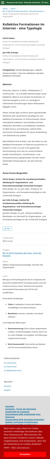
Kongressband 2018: (14, 419)
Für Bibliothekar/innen (13, 370)
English (7, 390)
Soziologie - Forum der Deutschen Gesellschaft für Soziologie (20, 410)
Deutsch (7, 386)
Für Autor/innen (10, 366)
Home (5, 8)
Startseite (9, 406)
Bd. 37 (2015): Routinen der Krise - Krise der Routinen (23, 11)
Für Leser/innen (10, 363)
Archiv (13, 8)
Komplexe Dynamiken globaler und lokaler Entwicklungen (24, 420)
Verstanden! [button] (25, 454)
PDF (8, 228)
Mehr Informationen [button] (20, 447)
